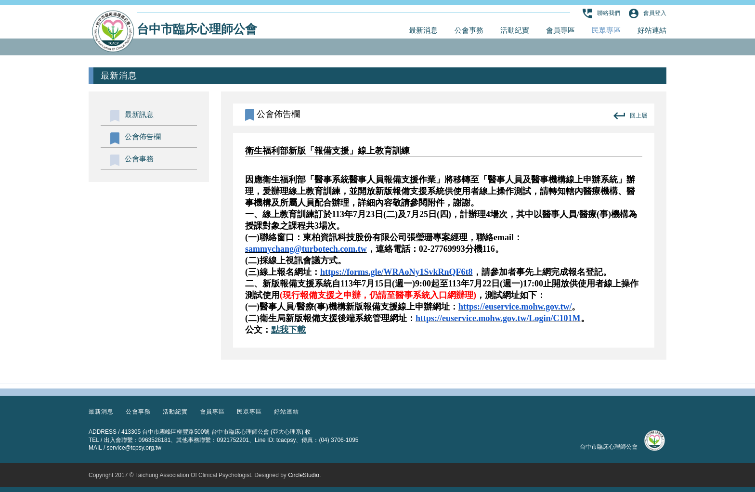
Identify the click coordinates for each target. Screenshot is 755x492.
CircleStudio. (304, 475)
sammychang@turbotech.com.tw (306, 249)
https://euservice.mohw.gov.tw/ (515, 306)
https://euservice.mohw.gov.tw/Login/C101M (498, 318)
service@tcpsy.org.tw (134, 447)
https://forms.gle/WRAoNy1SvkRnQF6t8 (396, 272)
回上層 (630, 115)
